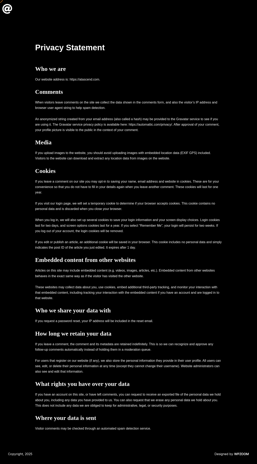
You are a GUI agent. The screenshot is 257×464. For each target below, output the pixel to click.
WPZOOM (241, 454)
